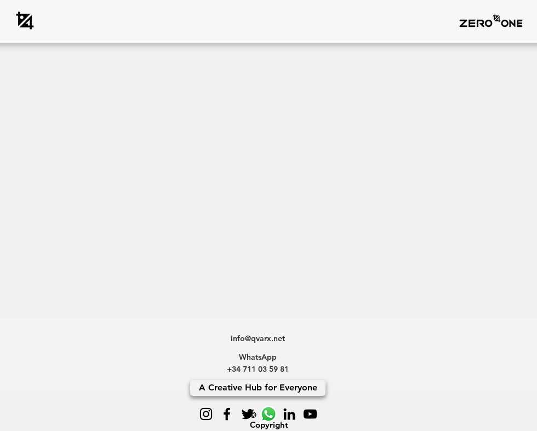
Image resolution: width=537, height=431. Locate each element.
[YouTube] (310, 414)
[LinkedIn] (289, 414)
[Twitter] (247, 414)
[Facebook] (227, 414)
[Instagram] (206, 414)
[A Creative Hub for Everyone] (257, 388)
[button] (490, 20)
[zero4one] (25, 20)
